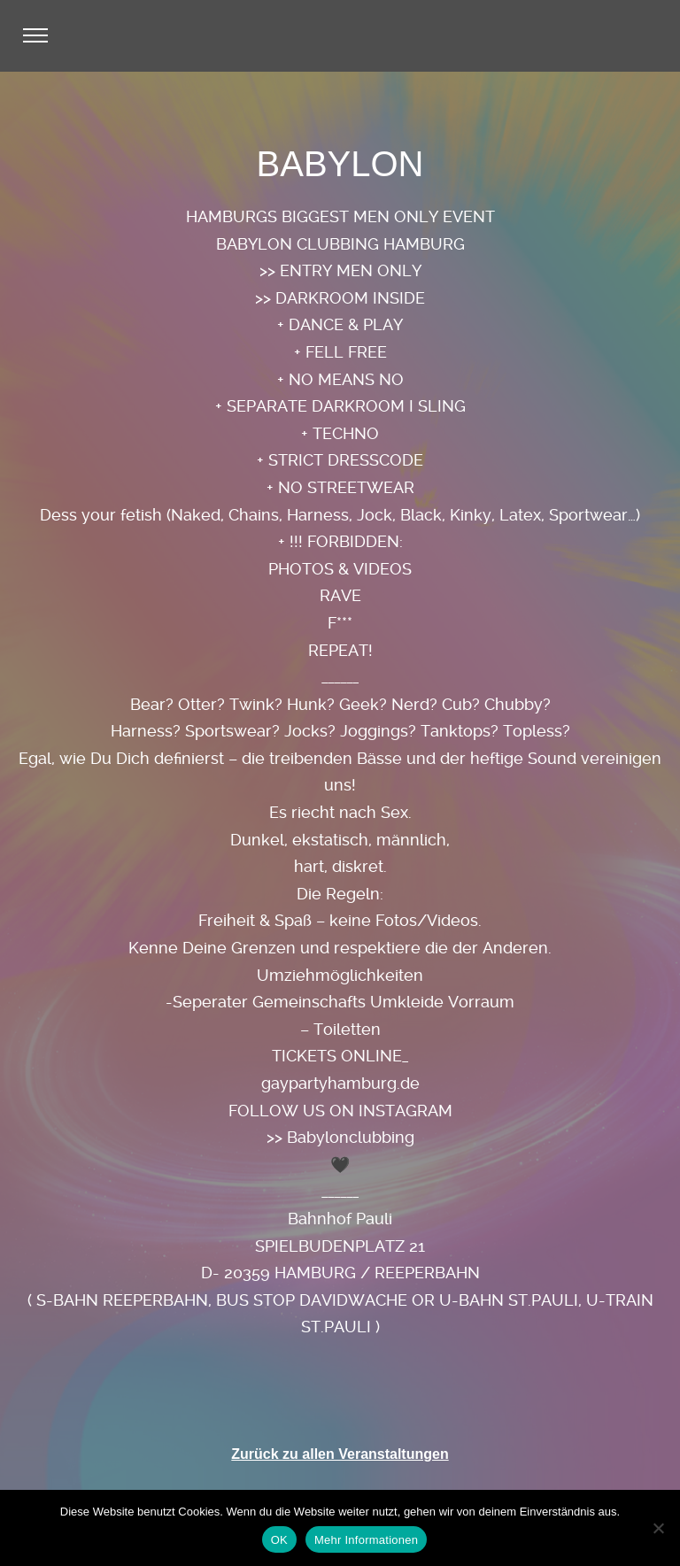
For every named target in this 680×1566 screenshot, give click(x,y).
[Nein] (658, 1528)
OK (279, 1540)
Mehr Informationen (366, 1540)
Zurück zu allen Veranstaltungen (339, 1454)
